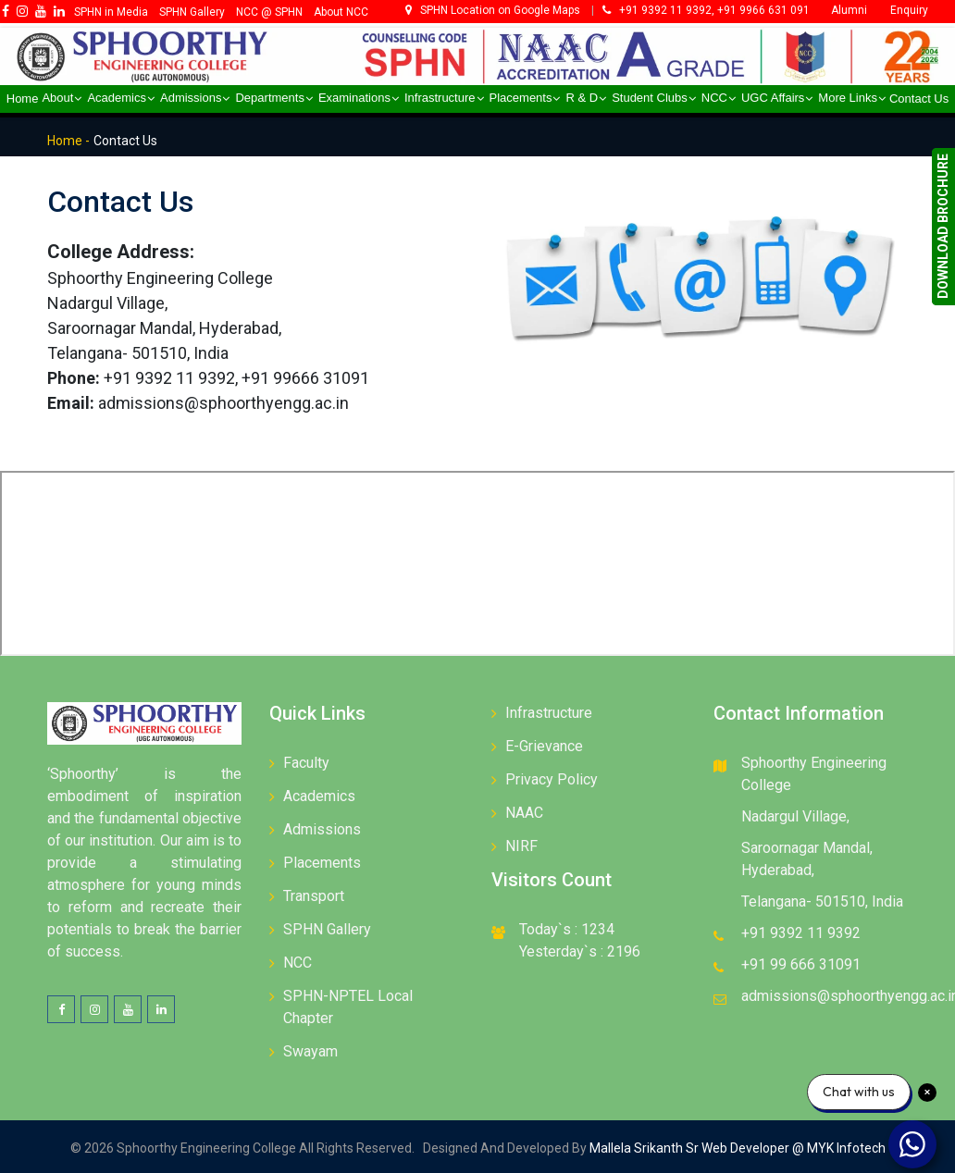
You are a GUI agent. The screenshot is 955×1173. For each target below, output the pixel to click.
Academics (319, 796)
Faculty (306, 763)
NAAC (524, 812)
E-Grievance (544, 746)
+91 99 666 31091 (801, 964)
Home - (68, 140)
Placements (322, 862)
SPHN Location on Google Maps (494, 10)
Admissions (322, 829)
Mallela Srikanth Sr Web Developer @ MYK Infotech (736, 1148)
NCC (297, 962)
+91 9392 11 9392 (801, 933)
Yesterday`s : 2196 (579, 951)
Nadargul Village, (795, 816)
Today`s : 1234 (566, 929)
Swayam (310, 1051)
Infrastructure (548, 713)
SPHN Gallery (327, 929)
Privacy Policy (551, 779)
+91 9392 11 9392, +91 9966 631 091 (706, 10)
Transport (313, 896)
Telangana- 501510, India (822, 901)
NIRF (521, 846)
